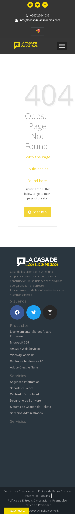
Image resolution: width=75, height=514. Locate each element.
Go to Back (37, 212)
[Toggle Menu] (62, 46)
